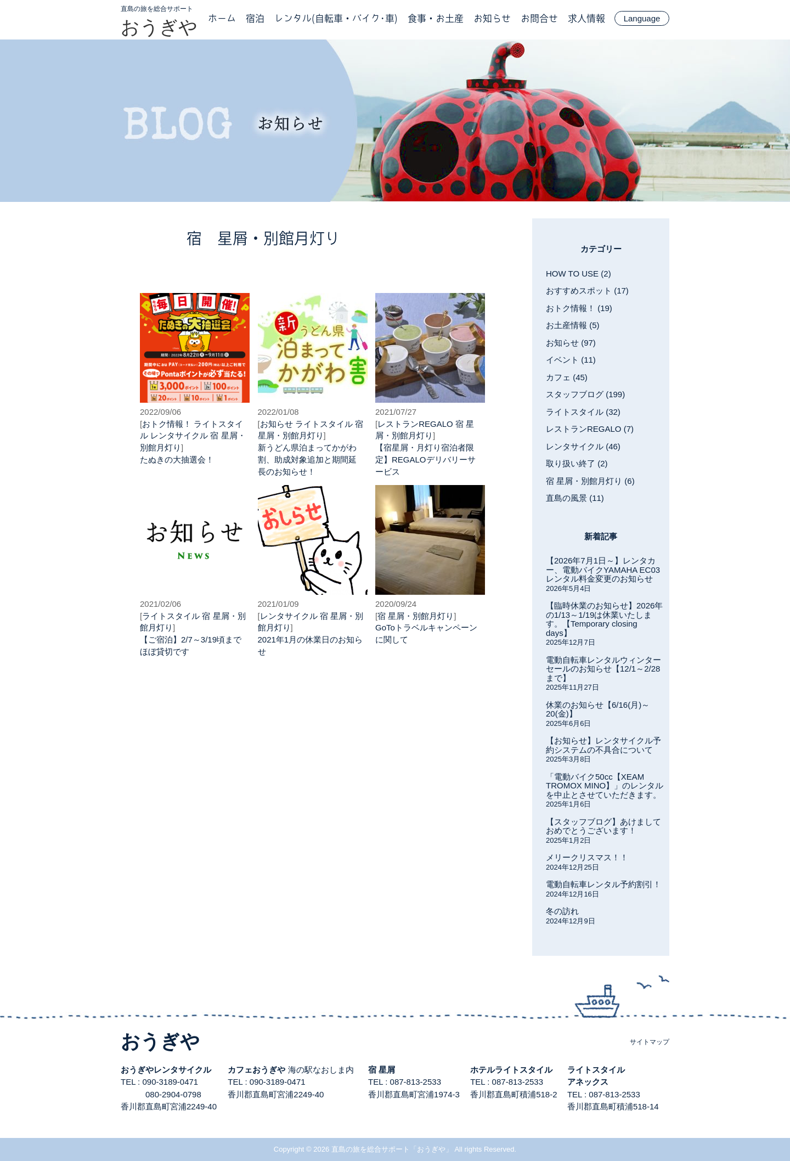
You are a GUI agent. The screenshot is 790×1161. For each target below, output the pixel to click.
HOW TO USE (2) (578, 273)
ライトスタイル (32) (583, 411)
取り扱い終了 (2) (577, 463)
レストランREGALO (415, 424)
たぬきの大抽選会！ (177, 459)
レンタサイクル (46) (583, 446)
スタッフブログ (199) (585, 394)
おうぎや (159, 26)
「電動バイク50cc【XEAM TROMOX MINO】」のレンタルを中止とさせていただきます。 (604, 785)
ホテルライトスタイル (511, 1069)
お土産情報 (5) (573, 325)
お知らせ (276, 424)
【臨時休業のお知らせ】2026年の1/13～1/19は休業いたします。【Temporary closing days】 (604, 619)
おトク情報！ (166, 424)
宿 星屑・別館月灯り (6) (590, 481)
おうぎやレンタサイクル (166, 1069)
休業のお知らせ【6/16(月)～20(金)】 (598, 709)
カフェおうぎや (256, 1069)
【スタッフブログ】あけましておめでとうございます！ (603, 826)
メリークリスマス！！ (587, 857)
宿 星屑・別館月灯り (415, 616)
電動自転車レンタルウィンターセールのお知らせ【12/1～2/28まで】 (603, 669)
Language (642, 18)
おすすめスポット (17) (587, 290)
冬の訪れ (562, 911)
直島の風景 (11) (575, 498)
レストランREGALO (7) (590, 428)
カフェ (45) (567, 377)
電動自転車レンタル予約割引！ (603, 884)
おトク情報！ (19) (579, 308)
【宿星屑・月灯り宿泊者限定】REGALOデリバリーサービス (425, 459)
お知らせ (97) (571, 342)
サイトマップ (649, 1042)
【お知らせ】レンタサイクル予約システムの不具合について (603, 745)
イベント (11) (571, 359)
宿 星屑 (381, 1069)
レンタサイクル (179, 435)
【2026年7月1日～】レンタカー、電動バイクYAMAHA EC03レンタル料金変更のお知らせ (603, 569)
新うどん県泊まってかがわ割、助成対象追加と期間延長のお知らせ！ (307, 459)
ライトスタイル (324, 424)
